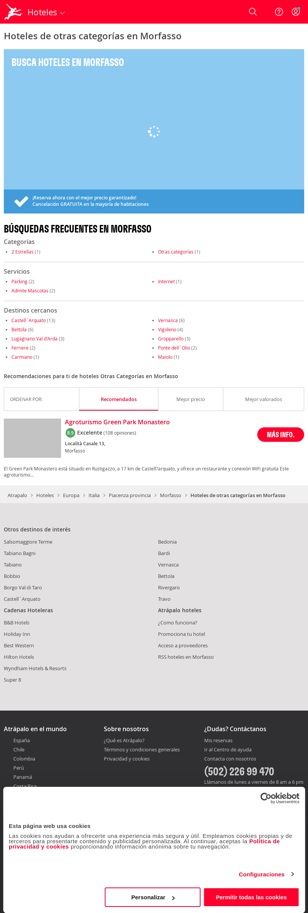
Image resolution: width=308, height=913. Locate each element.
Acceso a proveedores (183, 645)
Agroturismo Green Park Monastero (117, 422)
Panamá (22, 776)
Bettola (19, 329)
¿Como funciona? (177, 622)
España (21, 740)
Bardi (164, 553)
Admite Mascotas (29, 290)
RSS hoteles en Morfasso (186, 656)
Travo (164, 598)
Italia (94, 495)
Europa (71, 495)
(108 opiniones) (119, 433)
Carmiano (21, 357)
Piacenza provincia (130, 495)
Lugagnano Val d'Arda (34, 338)
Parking (19, 281)
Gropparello (171, 338)
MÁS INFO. (281, 434)
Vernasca (168, 320)
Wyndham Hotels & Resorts (35, 668)
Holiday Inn (17, 634)
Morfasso (170, 495)
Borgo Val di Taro (23, 587)
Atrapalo (17, 495)
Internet (166, 281)
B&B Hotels (16, 622)
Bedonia (167, 541)
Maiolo (165, 357)
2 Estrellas (22, 252)
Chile (18, 749)
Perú (18, 767)
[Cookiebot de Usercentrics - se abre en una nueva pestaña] (265, 798)
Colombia (24, 758)
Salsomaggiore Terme (28, 541)
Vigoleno (167, 329)
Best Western (19, 645)
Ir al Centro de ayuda (228, 750)
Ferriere (20, 348)
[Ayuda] (279, 11)
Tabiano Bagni (19, 553)
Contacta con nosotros (230, 759)
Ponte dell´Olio (174, 348)
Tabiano (13, 564)
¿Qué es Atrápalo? (124, 740)
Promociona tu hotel (181, 634)
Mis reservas (218, 741)
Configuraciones (262, 874)
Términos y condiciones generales (142, 749)
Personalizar (152, 897)
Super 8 (12, 679)
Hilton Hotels (19, 656)
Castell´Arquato (28, 320)
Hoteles (45, 495)
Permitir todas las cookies (251, 897)
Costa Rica (25, 786)
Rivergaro (169, 587)
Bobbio (12, 576)
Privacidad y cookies (127, 758)
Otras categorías (176, 252)
